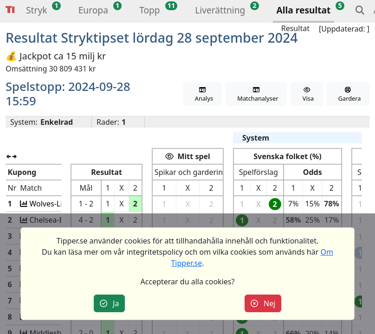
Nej (263, 303)
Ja (109, 303)
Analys (202, 95)
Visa (306, 95)
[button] (36, 11)
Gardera (348, 95)
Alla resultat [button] (304, 10)
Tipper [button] (10, 10)
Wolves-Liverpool (58, 204)
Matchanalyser (256, 95)
